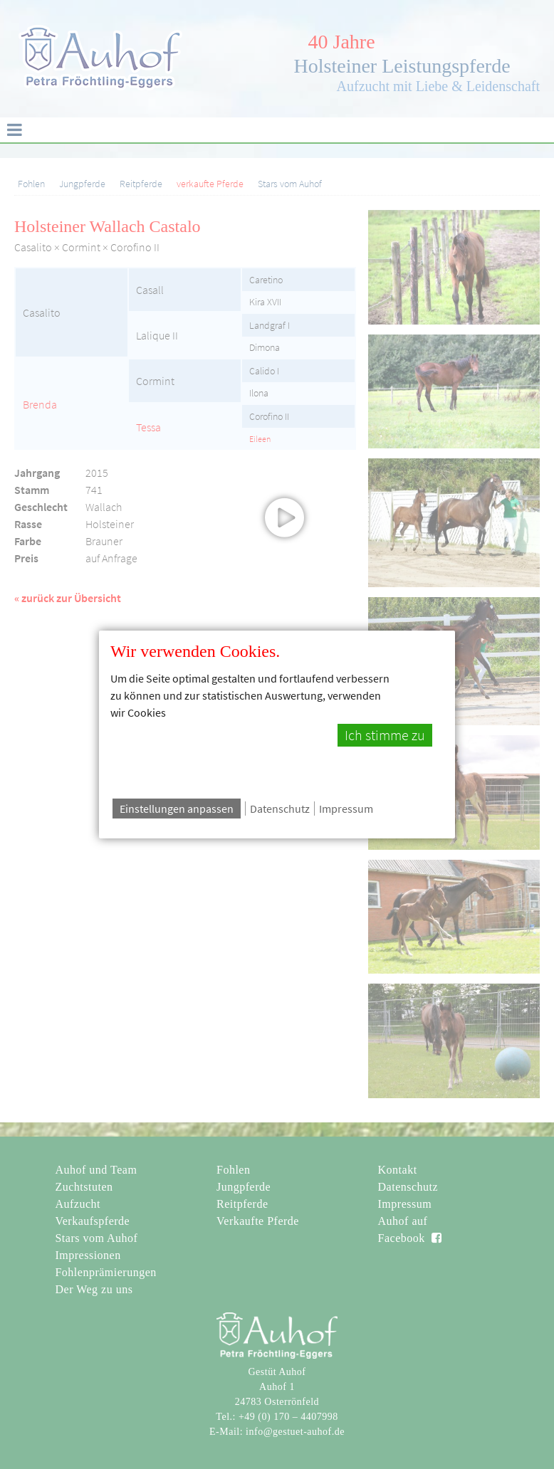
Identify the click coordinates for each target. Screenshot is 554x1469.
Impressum (346, 808)
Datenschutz (280, 808)
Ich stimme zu (385, 735)
